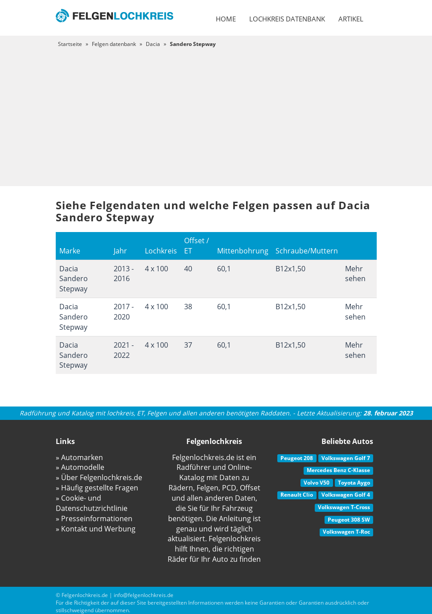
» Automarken (79, 457)
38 (188, 306)
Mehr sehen (355, 274)
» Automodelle (80, 467)
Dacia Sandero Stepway (73, 279)
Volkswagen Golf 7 (345, 458)
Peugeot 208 (296, 458)
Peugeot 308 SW (349, 519)
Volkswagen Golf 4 (345, 494)
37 (188, 345)
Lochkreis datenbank (287, 18)
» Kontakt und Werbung (96, 529)
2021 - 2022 (124, 350)
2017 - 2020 (124, 312)
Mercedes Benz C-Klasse (338, 470)
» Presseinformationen (94, 518)
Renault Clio (296, 494)
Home (226, 18)
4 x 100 (156, 269)
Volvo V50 (316, 482)
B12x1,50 (290, 269)
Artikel (350, 18)
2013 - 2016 (124, 274)
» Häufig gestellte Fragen (97, 488)
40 (188, 269)
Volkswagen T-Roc (346, 531)
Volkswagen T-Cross (344, 507)
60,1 (224, 269)
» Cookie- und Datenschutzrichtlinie (92, 503)
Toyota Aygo (354, 482)
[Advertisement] (216, 114)
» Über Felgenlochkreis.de (99, 477)
